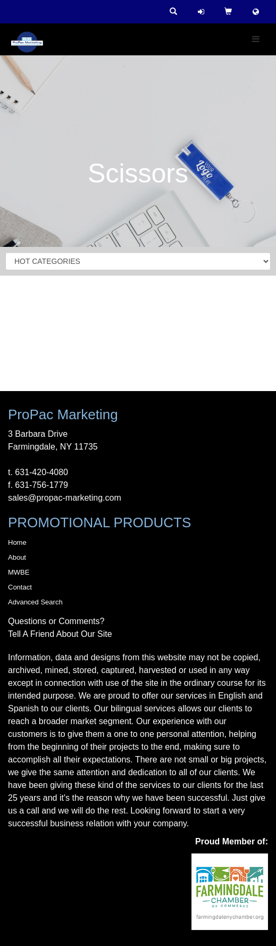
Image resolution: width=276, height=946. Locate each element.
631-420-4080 (41, 472)
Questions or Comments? (56, 621)
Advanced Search (35, 602)
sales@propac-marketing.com (64, 497)
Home (17, 542)
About (17, 557)
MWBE (18, 572)
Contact (20, 587)
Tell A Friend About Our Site (60, 633)
